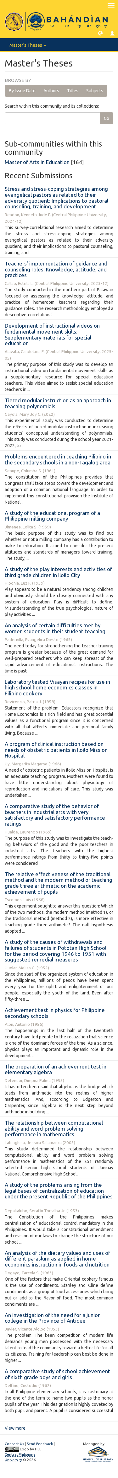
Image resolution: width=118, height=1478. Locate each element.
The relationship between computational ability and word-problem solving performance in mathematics (54, 1128)
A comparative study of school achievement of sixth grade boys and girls (57, 1374)
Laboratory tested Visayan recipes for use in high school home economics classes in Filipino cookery (57, 687)
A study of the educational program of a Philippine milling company (52, 516)
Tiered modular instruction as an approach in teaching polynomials (58, 403)
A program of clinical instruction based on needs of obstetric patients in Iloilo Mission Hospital (56, 749)
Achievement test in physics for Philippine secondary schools (55, 1013)
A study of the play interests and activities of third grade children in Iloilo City (58, 572)
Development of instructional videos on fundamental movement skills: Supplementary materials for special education (52, 334)
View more (15, 1428)
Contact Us (14, 1444)
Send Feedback (40, 1444)
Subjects (94, 90)
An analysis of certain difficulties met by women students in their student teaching (55, 628)
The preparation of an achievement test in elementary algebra (55, 1069)
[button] (100, 33)
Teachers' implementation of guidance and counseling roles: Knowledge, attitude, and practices (56, 269)
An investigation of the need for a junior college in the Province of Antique (52, 1318)
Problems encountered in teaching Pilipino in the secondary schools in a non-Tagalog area (58, 459)
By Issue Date (22, 90)
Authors (51, 90)
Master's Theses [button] (27, 45)
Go (106, 118)
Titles (72, 90)
